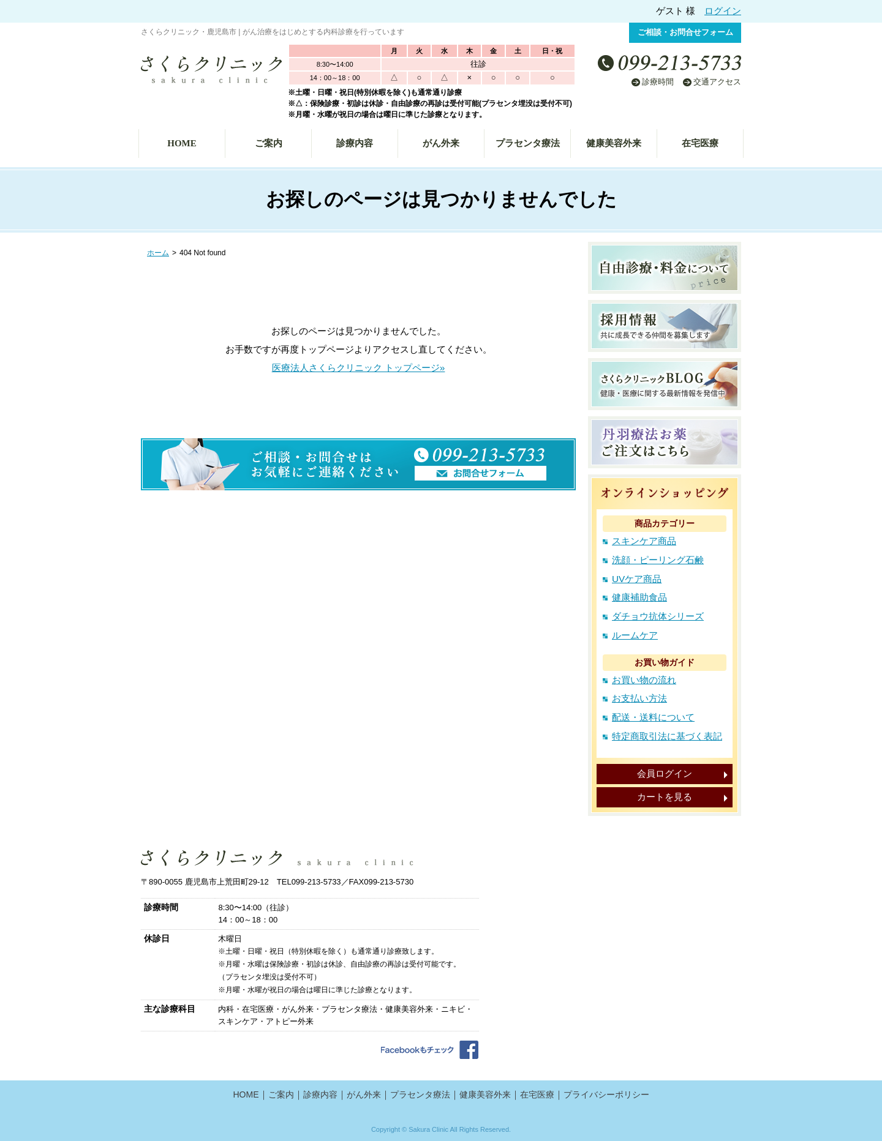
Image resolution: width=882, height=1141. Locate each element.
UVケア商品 (637, 579)
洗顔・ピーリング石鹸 (658, 560)
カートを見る (664, 796)
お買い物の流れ (644, 680)
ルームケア (635, 635)
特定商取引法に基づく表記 (667, 736)
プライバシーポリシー (606, 1094)
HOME (182, 143)
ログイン (722, 11)
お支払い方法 (639, 698)
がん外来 (441, 143)
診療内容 (354, 143)
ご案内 (268, 143)
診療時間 (658, 81)
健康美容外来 (613, 143)
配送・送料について (653, 717)
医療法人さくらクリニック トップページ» (358, 367)
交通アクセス (717, 81)
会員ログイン (664, 773)
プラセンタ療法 (528, 143)
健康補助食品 (639, 597)
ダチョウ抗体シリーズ (658, 616)
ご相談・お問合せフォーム (685, 32)
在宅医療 (700, 143)
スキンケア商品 (644, 541)
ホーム (158, 253)
